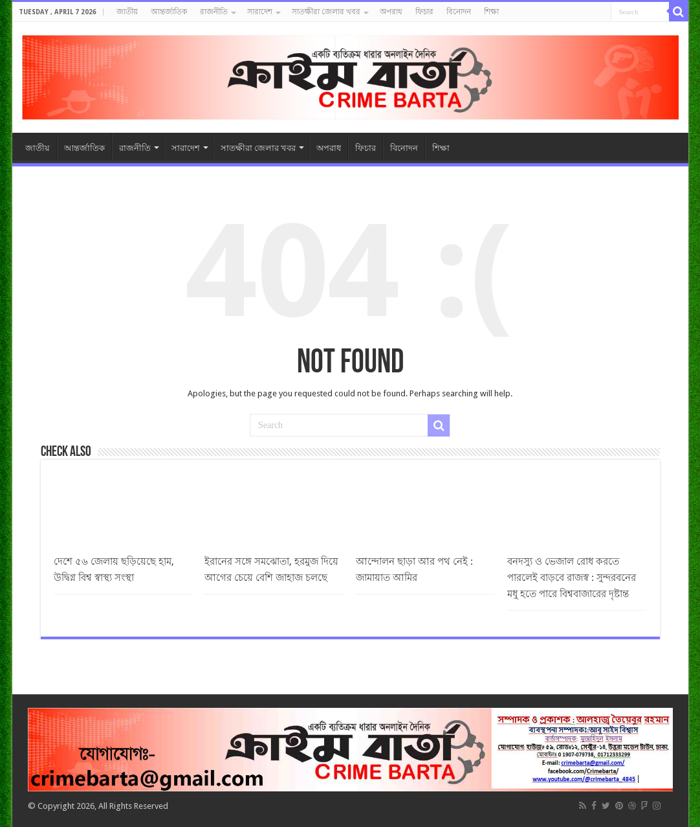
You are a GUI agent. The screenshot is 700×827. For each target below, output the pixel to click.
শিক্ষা (491, 11)
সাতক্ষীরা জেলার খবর (326, 11)
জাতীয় (127, 11)
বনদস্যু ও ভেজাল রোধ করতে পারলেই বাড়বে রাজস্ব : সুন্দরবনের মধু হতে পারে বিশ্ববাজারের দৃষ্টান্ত (571, 578)
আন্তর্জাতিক (169, 11)
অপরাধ (391, 11)
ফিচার (424, 11)
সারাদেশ (259, 11)
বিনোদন (458, 11)
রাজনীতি (214, 11)
